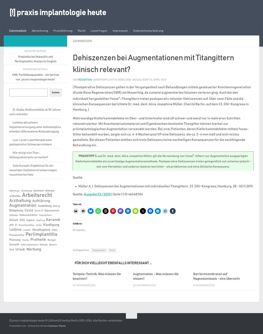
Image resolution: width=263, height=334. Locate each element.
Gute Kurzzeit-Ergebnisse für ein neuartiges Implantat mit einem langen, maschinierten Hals (33, 170)
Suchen (56, 92)
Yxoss (112, 250)
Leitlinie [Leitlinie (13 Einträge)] (15, 229)
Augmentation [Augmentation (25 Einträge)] (22, 205)
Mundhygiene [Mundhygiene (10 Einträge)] (41, 229)
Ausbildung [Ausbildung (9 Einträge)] (45, 206)
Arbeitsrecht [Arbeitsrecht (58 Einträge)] (37, 195)
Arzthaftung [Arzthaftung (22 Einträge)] (20, 201)
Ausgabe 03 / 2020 (97, 194)
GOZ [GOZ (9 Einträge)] (22, 220)
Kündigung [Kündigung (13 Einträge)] (51, 225)
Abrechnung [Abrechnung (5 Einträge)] (26, 191)
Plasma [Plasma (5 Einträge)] (25, 240)
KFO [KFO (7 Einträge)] (11, 225)
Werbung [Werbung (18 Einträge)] (33, 249)
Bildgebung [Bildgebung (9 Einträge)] (16, 210)
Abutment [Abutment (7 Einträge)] (38, 191)
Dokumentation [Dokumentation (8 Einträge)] (28, 215)
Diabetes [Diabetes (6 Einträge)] (13, 215)
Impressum (120, 30)
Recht (81, 30)
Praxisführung (63, 30)
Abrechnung (40, 30)
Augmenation (99, 250)
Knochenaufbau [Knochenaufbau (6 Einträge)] (27, 225)
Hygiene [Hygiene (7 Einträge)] (30, 220)
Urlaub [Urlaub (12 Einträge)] (20, 249)
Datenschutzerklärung (148, 30)
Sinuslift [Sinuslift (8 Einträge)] (14, 244)
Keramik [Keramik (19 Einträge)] (53, 220)
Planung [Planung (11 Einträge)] (15, 239)
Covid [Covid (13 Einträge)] (29, 210)
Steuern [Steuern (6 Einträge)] (53, 245)
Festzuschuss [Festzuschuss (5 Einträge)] (45, 215)
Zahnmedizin (17, 30)
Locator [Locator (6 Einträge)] (27, 230)
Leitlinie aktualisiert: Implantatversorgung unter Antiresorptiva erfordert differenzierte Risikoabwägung (35, 127)
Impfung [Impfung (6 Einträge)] (40, 220)
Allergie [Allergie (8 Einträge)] (50, 190)
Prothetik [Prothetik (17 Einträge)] (38, 239)
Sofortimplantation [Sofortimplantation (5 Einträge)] (29, 245)
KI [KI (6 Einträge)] (16, 225)
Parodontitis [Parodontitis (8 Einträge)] (16, 235)
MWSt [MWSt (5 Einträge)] (54, 230)
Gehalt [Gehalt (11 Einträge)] (13, 219)
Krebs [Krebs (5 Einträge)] (39, 225)
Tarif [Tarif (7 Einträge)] (11, 250)
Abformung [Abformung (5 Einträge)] (14, 191)
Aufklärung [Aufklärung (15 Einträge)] (41, 201)
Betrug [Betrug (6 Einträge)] (56, 206)
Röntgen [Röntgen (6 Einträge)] (52, 240)
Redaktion (85, 80)
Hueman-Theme (57, 326)
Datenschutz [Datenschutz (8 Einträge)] (51, 210)
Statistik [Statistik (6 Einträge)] (44, 245)
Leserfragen (99, 30)
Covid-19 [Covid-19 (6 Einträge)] (39, 211)
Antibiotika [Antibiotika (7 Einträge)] (15, 196)
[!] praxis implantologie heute (57, 13)
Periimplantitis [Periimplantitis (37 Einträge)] (41, 234)
